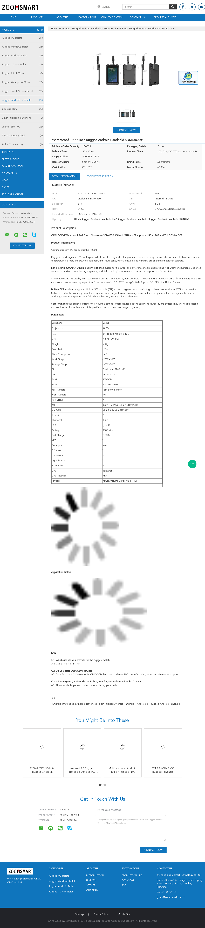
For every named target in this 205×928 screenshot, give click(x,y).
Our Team (92, 890)
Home (12, 17)
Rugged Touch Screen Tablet (22, 91)
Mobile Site (124, 914)
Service (90, 885)
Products (37, 17)
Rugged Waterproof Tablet (22, 82)
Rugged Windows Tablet (22, 47)
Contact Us (137, 17)
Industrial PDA (22, 109)
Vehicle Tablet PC (22, 127)
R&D (124, 885)
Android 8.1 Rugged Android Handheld (158, 704)
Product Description (100, 176)
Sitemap (79, 914)
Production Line (132, 875)
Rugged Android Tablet (22, 55)
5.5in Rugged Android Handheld (116, 704)
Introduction (95, 875)
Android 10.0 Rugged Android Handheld (74, 704)
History (91, 880)
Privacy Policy (101, 914)
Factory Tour (87, 17)
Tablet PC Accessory (22, 144)
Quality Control (112, 17)
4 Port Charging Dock (22, 135)
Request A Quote (165, 17)
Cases (5, 187)
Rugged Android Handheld (22, 100)
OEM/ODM (128, 880)
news (5, 180)
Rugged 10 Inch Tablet (22, 64)
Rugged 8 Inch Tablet (22, 73)
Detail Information (64, 176)
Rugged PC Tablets (22, 38)
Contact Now (126, 130)
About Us (62, 17)
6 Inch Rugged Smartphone (22, 118)
